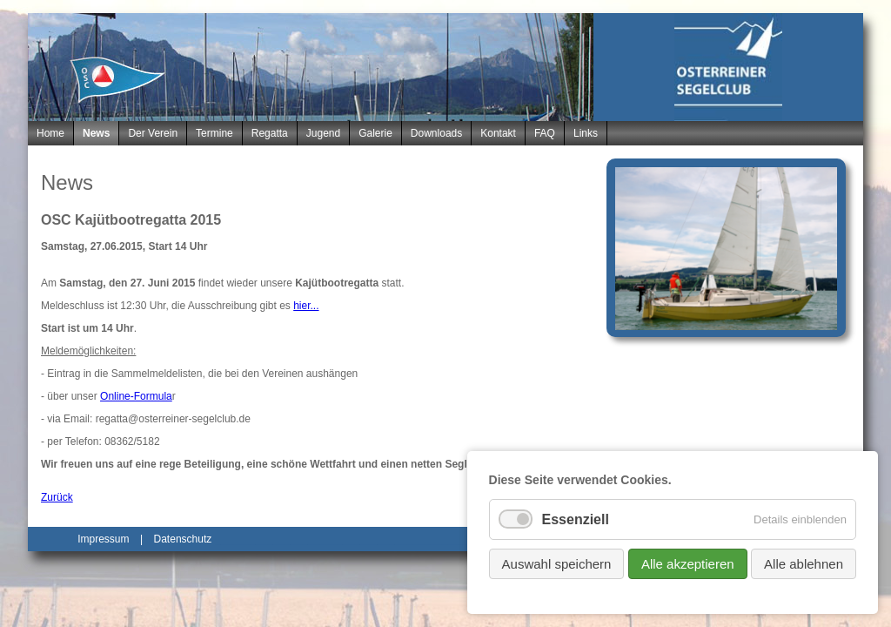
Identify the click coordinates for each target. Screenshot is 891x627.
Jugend (323, 133)
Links (585, 133)
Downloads (436, 133)
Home (50, 133)
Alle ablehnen (803, 563)
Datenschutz (183, 539)
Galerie (375, 133)
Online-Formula (136, 396)
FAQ (544, 133)
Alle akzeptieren (687, 563)
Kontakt (498, 133)
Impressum (103, 539)
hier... (305, 306)
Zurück (57, 497)
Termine (214, 133)
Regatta (269, 133)
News (96, 133)
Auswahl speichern (557, 563)
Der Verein (153, 133)
